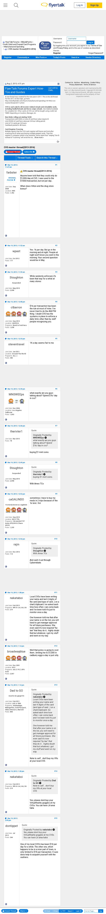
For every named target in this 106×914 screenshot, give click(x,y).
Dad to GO (16, 690)
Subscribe (29, 152)
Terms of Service (90, 85)
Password (57, 42)
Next (70, 911)
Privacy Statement (75, 85)
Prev (55, 911)
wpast (16, 251)
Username (57, 39)
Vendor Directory (93, 57)
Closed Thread (9, 911)
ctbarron (16, 307)
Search (75, 57)
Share (23, 911)
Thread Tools (24, 158)
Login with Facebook (45, 46)
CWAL (50, 90)
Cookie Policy (95, 82)
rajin (16, 544)
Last (79, 911)
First (47, 911)
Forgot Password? (95, 53)
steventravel (16, 344)
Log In (80, 5)
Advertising (85, 82)
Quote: (34, 430)
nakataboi (16, 598)
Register (57, 53)
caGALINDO (16, 499)
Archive (77, 82)
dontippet (11, 826)
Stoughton (16, 277)
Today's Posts (59, 57)
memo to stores (52, 109)
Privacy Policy (62, 48)
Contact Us (69, 82)
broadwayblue (16, 651)
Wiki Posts (41, 57)
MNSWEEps (16, 394)
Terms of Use (96, 45)
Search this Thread (46, 158)
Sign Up (94, 5)
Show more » (39, 137)
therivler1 (16, 431)
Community (23, 57)
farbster (11, 172)
